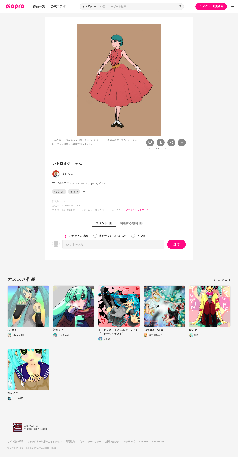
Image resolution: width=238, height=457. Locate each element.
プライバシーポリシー (89, 441)
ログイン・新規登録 (211, 6)
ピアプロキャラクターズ (136, 210)
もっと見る (222, 279)
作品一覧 (39, 6)
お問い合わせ (112, 441)
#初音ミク (59, 191)
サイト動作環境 (15, 441)
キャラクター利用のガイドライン (44, 441)
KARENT (143, 441)
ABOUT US (158, 441)
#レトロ (74, 191)
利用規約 (70, 441)
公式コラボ (58, 6)
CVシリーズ (129, 441)
